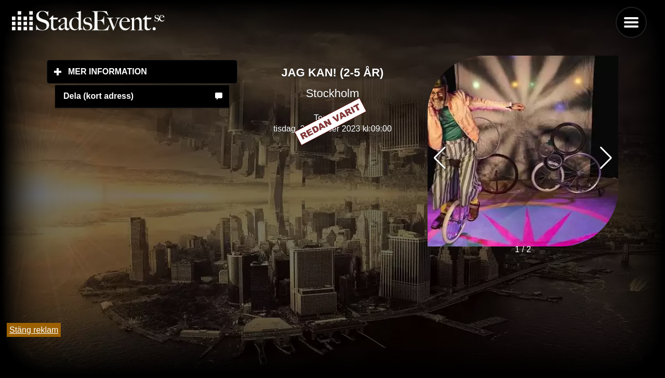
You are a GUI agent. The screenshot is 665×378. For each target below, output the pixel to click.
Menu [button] (631, 22)
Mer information (152, 71)
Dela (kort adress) (98, 96)
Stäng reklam (33, 329)
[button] (606, 158)
